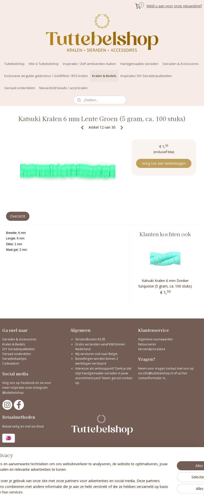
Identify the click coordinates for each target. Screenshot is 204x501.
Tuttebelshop (14, 63)
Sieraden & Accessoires (180, 63)
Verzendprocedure (151, 349)
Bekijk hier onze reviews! (19, 459)
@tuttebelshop (13, 392)
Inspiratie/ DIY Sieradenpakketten (146, 76)
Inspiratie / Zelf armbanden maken (89, 63)
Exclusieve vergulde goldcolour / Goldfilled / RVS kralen (46, 76)
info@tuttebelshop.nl (158, 373)
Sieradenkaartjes (14, 358)
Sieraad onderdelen (19, 88)
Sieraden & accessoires (19, 339)
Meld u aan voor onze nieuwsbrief (174, 6)
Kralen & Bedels (104, 76)
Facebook (28, 383)
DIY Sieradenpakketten (18, 349)
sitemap (124, 492)
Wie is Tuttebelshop (44, 63)
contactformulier (150, 378)
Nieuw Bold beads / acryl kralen (63, 88)
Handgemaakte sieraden (139, 63)
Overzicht (17, 216)
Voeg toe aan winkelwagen (164, 163)
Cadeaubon (10, 363)
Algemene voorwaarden (155, 339)
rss (135, 492)
